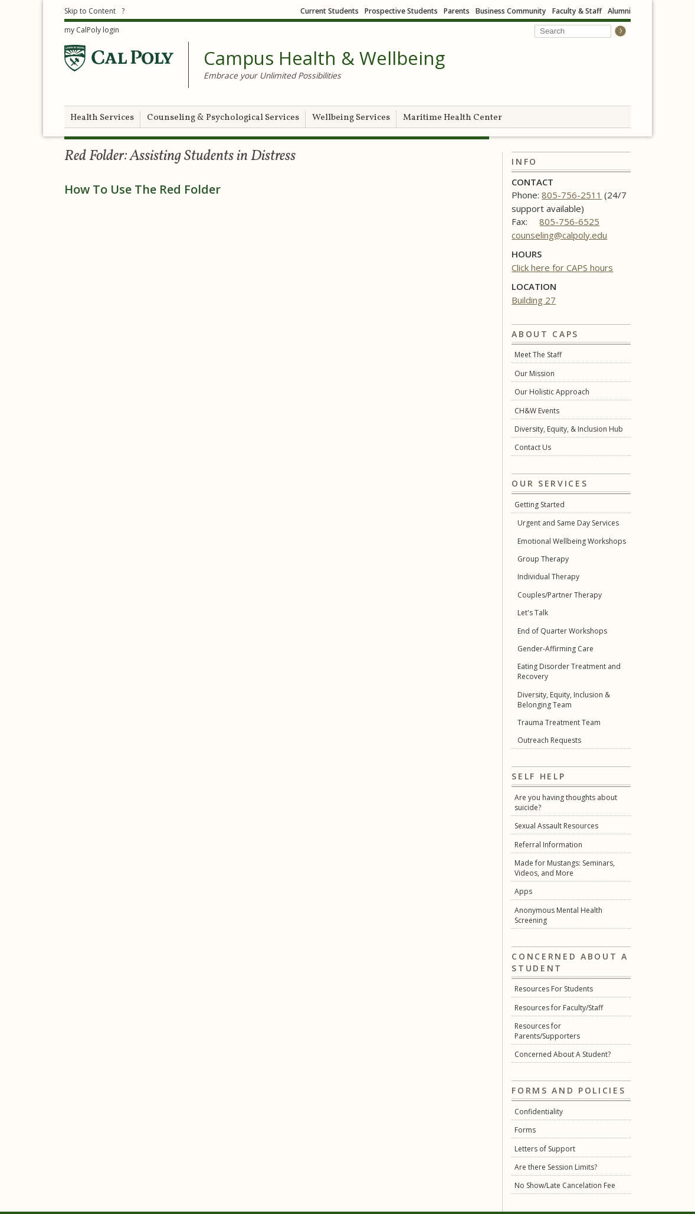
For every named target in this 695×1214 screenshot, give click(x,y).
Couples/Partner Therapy (559, 595)
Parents (457, 11)
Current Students (329, 11)
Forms (525, 1130)
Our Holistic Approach (551, 392)
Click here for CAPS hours (562, 267)
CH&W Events (536, 411)
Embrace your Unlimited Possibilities (272, 75)
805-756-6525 (569, 221)
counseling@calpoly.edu (559, 235)
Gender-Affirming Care (555, 649)
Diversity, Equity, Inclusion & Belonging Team (563, 700)
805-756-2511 (572, 195)
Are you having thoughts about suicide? (565, 802)
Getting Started (539, 505)
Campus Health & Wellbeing (324, 58)
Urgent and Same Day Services (568, 523)
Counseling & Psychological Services (223, 118)
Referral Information (548, 845)
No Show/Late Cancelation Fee (564, 1185)
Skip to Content (90, 11)
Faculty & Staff (577, 11)
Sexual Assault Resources (556, 826)
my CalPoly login (91, 30)
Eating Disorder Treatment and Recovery (569, 671)
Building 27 (534, 300)
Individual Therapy (548, 577)
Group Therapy (543, 559)
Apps (523, 891)
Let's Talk (532, 613)
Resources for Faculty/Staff (558, 1008)
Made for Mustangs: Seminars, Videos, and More (564, 868)
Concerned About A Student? (562, 1054)
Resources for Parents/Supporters (547, 1031)
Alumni (619, 11)
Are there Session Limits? (555, 1167)
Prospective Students (401, 11)
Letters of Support (544, 1149)
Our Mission (534, 373)
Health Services (102, 118)
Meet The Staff (538, 355)
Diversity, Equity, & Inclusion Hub (568, 429)
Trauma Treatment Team (559, 722)
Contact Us (532, 447)
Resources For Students (553, 989)
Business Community (511, 11)
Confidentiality (538, 1112)
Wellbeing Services (351, 118)
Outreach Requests (549, 740)
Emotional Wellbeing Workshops (571, 541)
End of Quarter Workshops (562, 631)
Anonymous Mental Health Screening (558, 915)
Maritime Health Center (452, 118)
